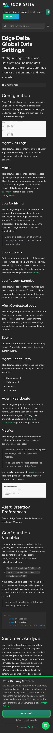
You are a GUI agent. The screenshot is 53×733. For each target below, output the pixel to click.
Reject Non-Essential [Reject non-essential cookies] (26, 720)
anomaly (39, 315)
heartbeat (35, 404)
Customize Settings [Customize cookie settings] (26, 727)
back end (32, 184)
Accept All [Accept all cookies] (26, 713)
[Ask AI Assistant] (11, 16)
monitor (32, 472)
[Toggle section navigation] (48, 26)
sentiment (27, 652)
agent (38, 105)
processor (34, 272)
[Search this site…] (23, 26)
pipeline (42, 449)
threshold (6, 191)
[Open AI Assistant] (46, 726)
